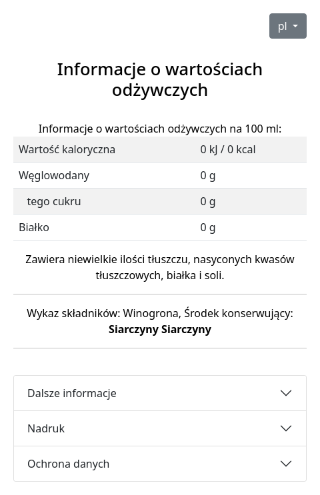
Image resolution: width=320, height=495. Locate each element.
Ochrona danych (68, 463)
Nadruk (46, 428)
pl (284, 26)
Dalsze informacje (72, 393)
